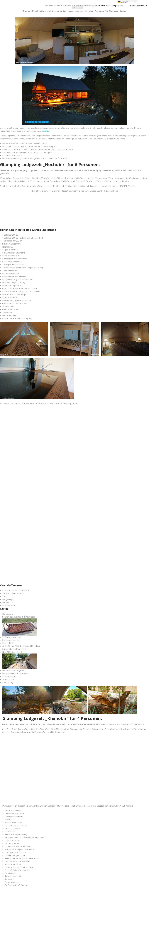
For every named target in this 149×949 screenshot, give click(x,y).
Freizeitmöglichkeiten (137, 5)
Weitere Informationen (101, 5)
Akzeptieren (77, 8)
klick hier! (46, 131)
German (123, 2)
